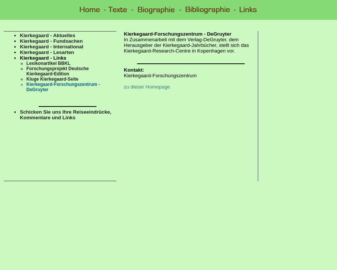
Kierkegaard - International (51, 47)
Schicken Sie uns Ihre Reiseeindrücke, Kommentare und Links (65, 114)
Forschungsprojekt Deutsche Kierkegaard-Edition (57, 71)
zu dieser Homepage (147, 87)
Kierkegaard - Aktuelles (47, 35)
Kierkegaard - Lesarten (47, 52)
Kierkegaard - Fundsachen (51, 41)
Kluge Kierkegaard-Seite (52, 79)
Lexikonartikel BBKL (48, 63)
